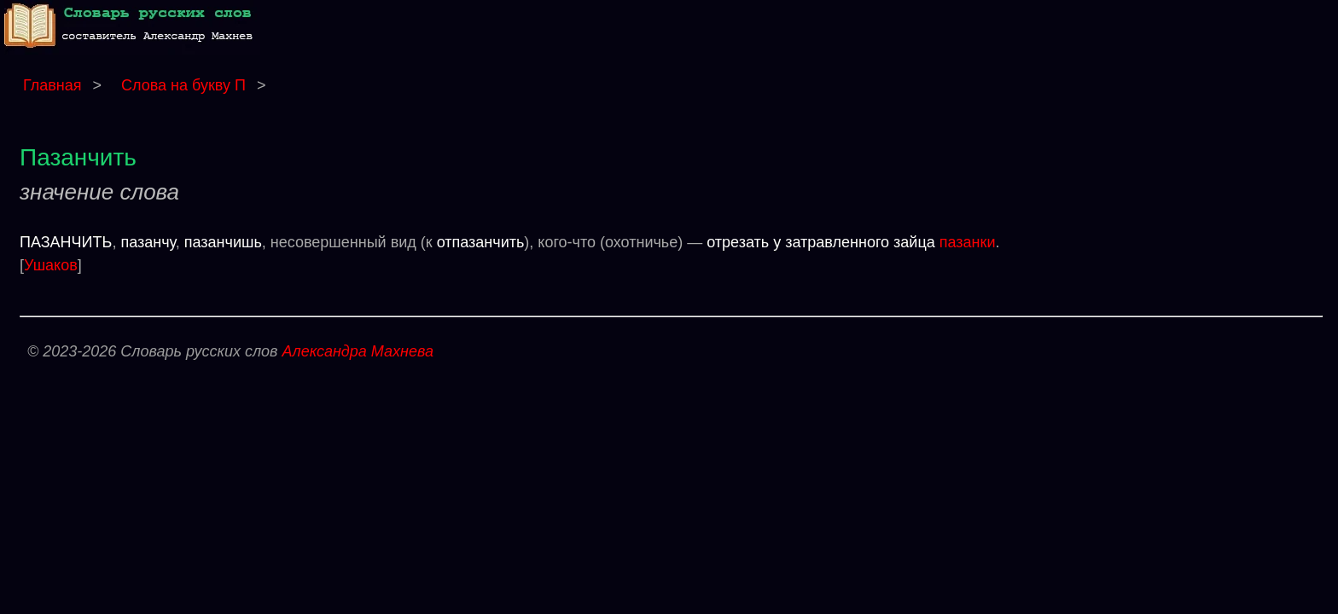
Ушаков (51, 265)
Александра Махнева (357, 351)
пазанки (968, 242)
